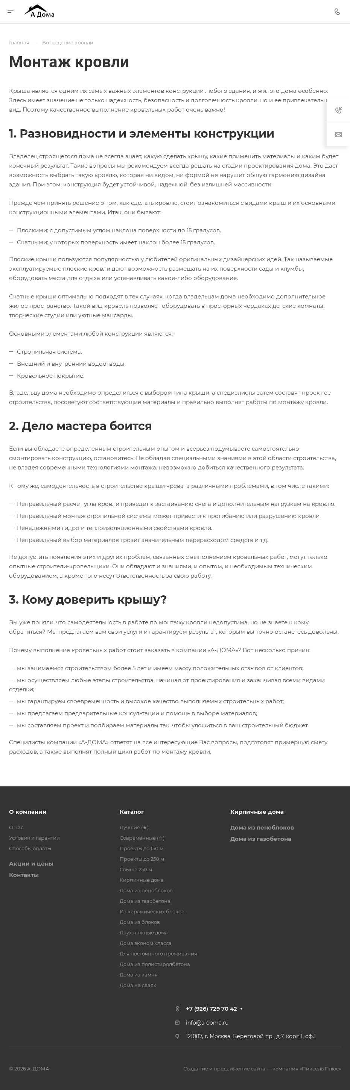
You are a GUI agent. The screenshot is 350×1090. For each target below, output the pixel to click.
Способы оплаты (30, 848)
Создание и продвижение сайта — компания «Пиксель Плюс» (262, 1069)
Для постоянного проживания (158, 954)
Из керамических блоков (152, 911)
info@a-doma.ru (207, 1022)
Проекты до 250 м (142, 859)
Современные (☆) (142, 838)
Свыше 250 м (136, 869)
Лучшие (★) (134, 827)
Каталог (132, 811)
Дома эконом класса (146, 943)
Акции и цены (31, 863)
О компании (28, 811)
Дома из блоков (140, 922)
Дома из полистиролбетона (155, 964)
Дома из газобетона (145, 901)
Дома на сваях (138, 985)
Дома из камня (139, 975)
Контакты (24, 874)
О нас (16, 827)
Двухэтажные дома (144, 933)
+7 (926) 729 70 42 (211, 1008)
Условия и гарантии (34, 838)
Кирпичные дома (142, 880)
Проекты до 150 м (141, 848)
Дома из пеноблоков (146, 890)
